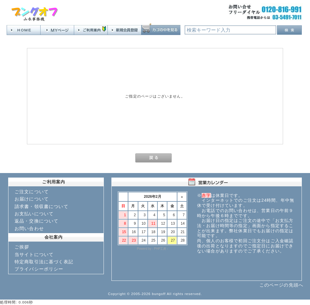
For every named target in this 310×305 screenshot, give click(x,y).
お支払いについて (34, 213)
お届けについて (32, 198)
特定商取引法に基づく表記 (44, 261)
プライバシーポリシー (39, 268)
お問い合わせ (29, 228)
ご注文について (32, 191)
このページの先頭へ (281, 284)
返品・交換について (36, 220)
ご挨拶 (22, 246)
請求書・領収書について (41, 206)
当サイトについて (34, 254)
